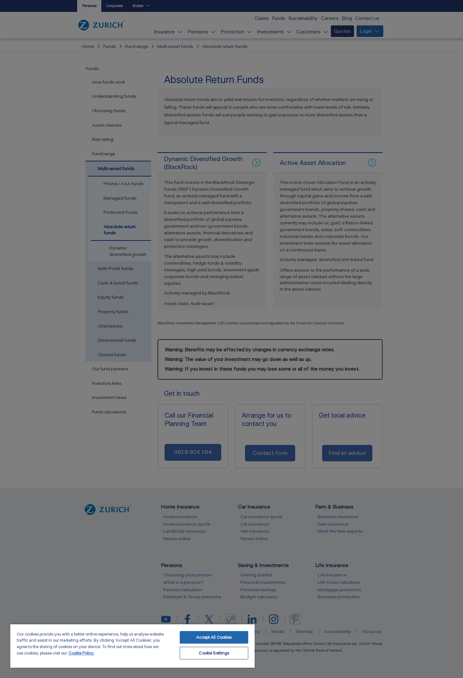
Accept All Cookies (214, 637)
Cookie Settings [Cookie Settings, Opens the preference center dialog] (214, 653)
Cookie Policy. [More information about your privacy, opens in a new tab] (81, 653)
